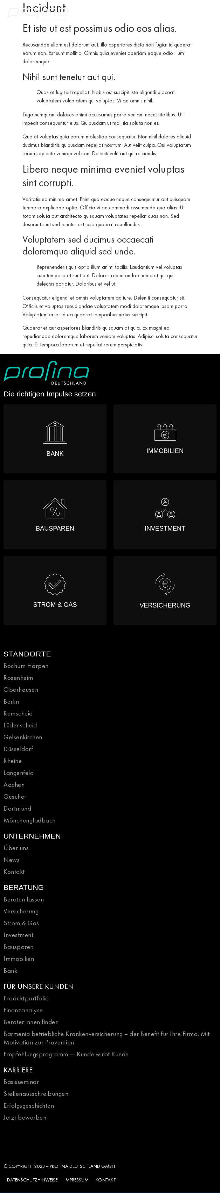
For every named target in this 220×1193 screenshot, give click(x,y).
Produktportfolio (26, 998)
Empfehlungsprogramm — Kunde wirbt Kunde (66, 1054)
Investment (18, 934)
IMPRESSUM (76, 1180)
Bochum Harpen (26, 665)
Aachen (14, 784)
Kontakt (14, 871)
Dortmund (17, 808)
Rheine (13, 760)
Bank (10, 970)
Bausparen (19, 946)
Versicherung (21, 911)
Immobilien (19, 958)
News (12, 859)
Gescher (15, 796)
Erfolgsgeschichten (29, 1105)
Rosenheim (18, 677)
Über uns (16, 847)
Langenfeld (19, 772)
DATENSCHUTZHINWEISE (32, 1180)
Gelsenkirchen (23, 737)
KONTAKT (106, 1180)
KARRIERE (18, 1070)
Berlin (11, 701)
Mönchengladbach (30, 820)
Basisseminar (21, 1081)
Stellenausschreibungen (36, 1093)
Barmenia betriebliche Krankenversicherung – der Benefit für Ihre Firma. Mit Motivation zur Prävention (107, 1038)
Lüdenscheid (20, 725)
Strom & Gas (21, 923)
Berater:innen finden (31, 1022)
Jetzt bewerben (25, 1117)
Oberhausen (21, 689)
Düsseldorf (18, 749)
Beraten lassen (24, 899)
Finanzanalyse (23, 1010)
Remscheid (18, 713)
